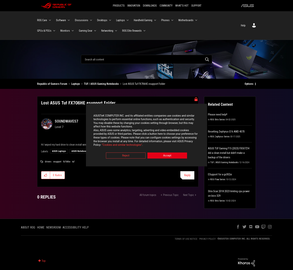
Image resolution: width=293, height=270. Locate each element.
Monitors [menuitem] (65, 30)
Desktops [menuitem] (102, 20)
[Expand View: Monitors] (73, 30)
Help (243, 25)
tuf (73, 161)
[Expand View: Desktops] (110, 20)
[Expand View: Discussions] (91, 20)
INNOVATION (133, 5)
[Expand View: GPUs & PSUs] (54, 30)
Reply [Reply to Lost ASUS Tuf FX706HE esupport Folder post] (187, 175)
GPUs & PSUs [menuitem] (44, 30)
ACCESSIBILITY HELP (76, 227)
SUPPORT (196, 5)
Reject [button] (125, 155)
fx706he (66, 161)
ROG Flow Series (217, 179)
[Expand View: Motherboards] (196, 20)
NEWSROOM (53, 227)
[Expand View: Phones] (172, 20)
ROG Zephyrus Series (220, 136)
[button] (45, 175)
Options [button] (249, 83)
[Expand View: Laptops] (127, 20)
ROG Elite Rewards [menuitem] (132, 30)
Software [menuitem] (61, 20)
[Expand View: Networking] (116, 30)
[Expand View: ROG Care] (50, 20)
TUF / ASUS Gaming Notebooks (101, 83)
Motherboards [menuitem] (185, 20)
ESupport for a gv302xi (220, 174)
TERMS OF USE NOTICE (186, 238)
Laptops (75, 83)
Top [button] (44, 260)
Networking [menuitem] (107, 30)
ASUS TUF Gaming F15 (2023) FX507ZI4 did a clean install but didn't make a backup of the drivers (228, 153)
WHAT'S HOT (182, 5)
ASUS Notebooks (80, 151)
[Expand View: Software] (69, 20)
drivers (48, 161)
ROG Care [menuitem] (42, 20)
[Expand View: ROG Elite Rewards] (144, 30)
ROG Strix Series (217, 119)
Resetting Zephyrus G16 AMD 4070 (226, 131)
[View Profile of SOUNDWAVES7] (66, 121)
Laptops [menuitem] (120, 20)
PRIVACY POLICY (207, 238)
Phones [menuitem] (165, 20)
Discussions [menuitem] (81, 20)
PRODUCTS (119, 5)
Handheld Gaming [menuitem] (143, 20)
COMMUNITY (166, 5)
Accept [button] (167, 155)
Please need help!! (217, 114)
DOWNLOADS (150, 5)
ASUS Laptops (59, 151)
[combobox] (146, 59)
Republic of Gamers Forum (52, 83)
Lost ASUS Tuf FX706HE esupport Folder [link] (144, 83)
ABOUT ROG (28, 227)
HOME (40, 227)
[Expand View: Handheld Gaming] (155, 20)
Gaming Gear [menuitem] (85, 30)
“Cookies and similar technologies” (122, 145)
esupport (57, 161)
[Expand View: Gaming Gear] (95, 30)
